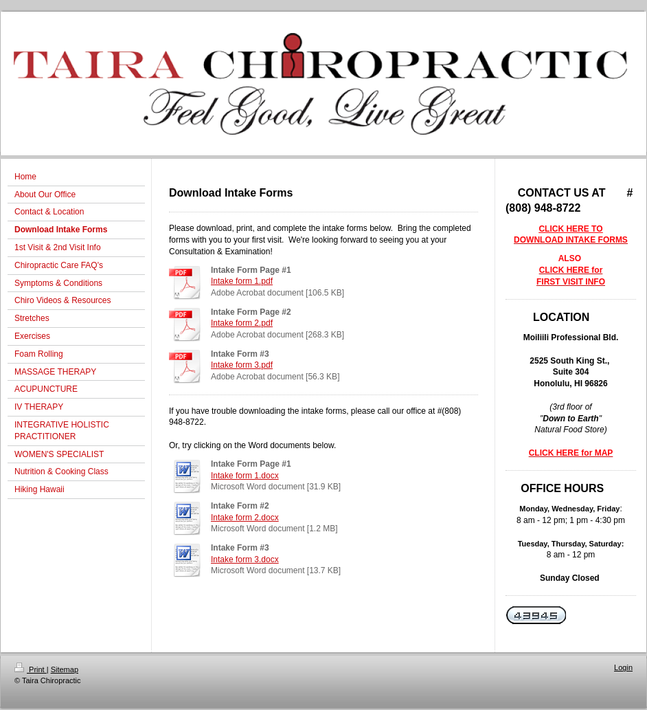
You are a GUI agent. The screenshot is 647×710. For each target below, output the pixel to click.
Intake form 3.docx (245, 559)
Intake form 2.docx (245, 517)
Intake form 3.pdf (242, 365)
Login (623, 667)
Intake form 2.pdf (242, 323)
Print (30, 669)
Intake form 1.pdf (242, 281)
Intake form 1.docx (245, 475)
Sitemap (64, 669)
